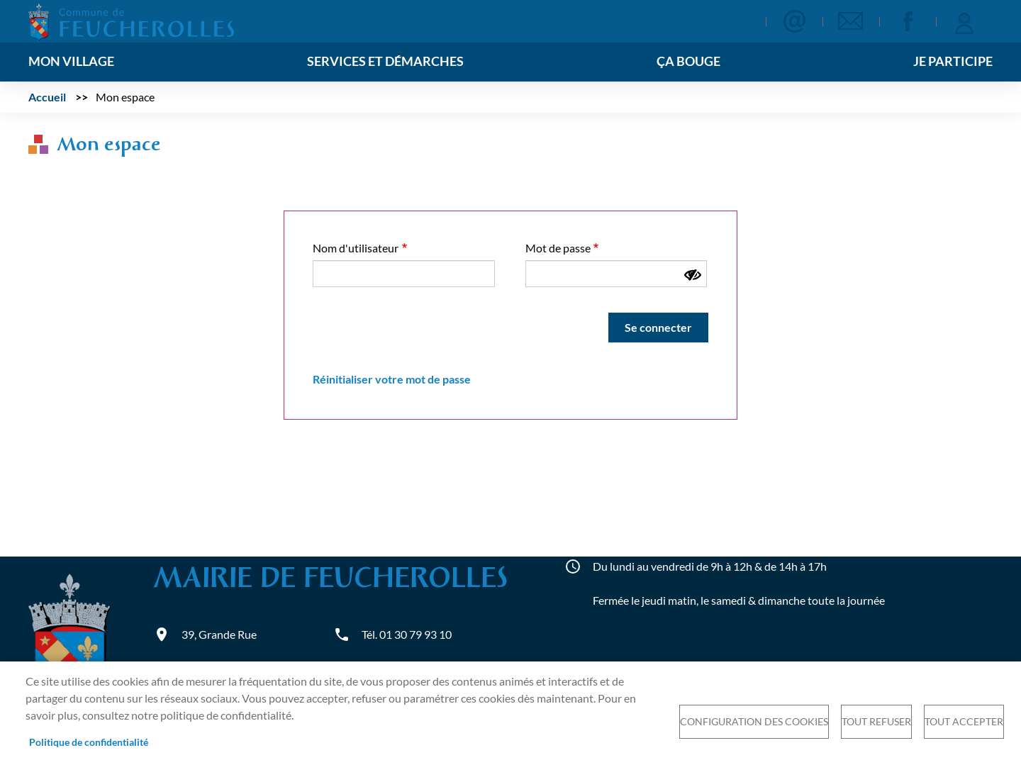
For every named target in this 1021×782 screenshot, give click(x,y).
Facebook (907, 21)
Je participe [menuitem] (953, 61)
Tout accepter (964, 721)
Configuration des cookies (754, 721)
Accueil (47, 97)
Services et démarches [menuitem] (385, 61)
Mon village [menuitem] (71, 61)
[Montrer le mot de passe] (692, 275)
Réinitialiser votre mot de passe (392, 379)
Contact (794, 21)
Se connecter (964, 21)
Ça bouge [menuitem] (688, 61)
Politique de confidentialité (88, 742)
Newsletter (851, 21)
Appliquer (730, 22)
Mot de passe (558, 248)
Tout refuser (876, 721)
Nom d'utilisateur (355, 248)
